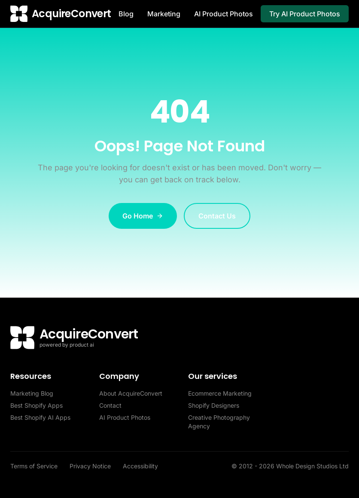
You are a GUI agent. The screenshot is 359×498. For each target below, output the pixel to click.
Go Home (142, 216)
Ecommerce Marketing (220, 393)
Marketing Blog (31, 393)
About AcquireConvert (130, 393)
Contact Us (217, 216)
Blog (126, 13)
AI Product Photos (223, 13)
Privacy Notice (91, 466)
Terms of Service (34, 466)
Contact (110, 405)
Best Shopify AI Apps (40, 417)
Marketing (163, 13)
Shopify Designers (213, 405)
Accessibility (140, 466)
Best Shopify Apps (36, 405)
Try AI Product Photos (304, 13)
